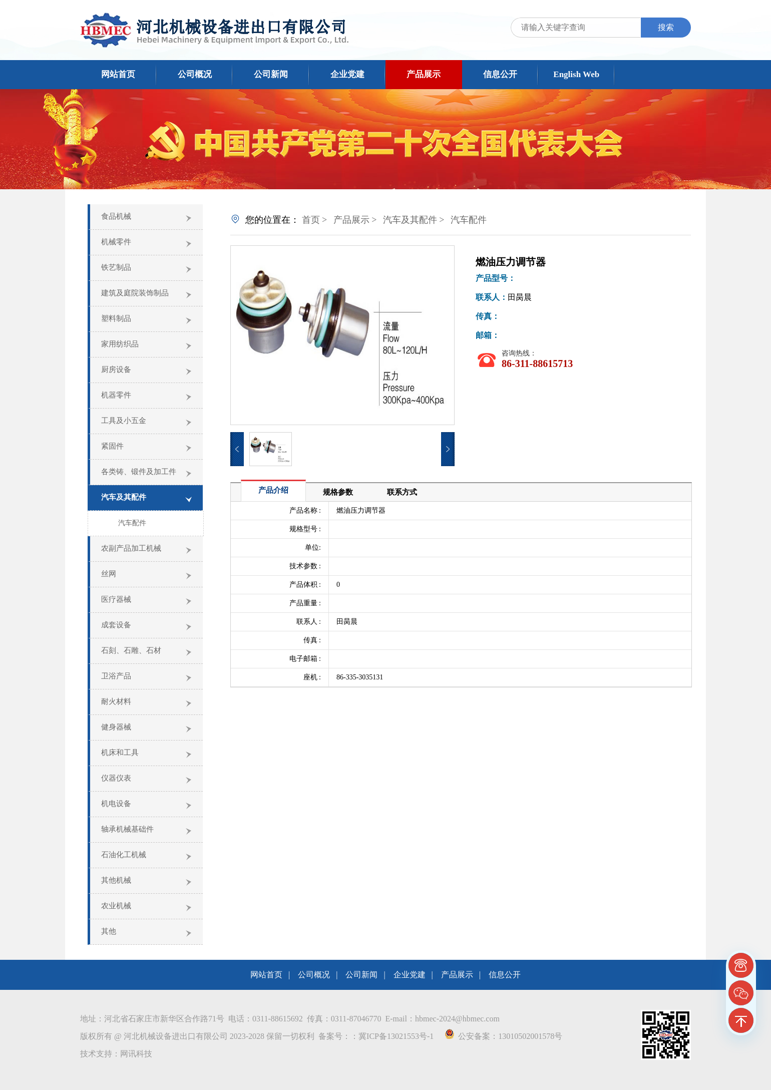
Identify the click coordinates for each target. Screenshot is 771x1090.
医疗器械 (116, 599)
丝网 (108, 574)
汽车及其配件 (123, 497)
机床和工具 (120, 753)
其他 (108, 931)
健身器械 (116, 727)
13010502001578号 (530, 1036)
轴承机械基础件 (127, 829)
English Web (576, 74)
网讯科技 (136, 1053)
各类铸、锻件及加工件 (138, 472)
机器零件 (116, 395)
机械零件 (116, 242)
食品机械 (116, 216)
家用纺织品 (120, 344)
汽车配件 (132, 523)
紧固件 (112, 446)
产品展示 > (355, 220)
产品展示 (424, 74)
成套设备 (116, 625)
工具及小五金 (123, 421)
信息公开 (500, 74)
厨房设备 (116, 370)
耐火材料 (116, 701)
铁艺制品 (116, 267)
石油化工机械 (123, 855)
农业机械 (116, 906)
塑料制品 (116, 318)
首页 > (314, 220)
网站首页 (118, 74)
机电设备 (116, 804)
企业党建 (347, 74)
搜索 (666, 27)
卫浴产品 (116, 676)
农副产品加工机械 (131, 548)
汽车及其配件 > (414, 220)
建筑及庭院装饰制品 (135, 293)
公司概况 (195, 74)
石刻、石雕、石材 (131, 650)
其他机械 (116, 880)
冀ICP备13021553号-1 (396, 1036)
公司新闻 (271, 74)
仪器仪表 (116, 778)
